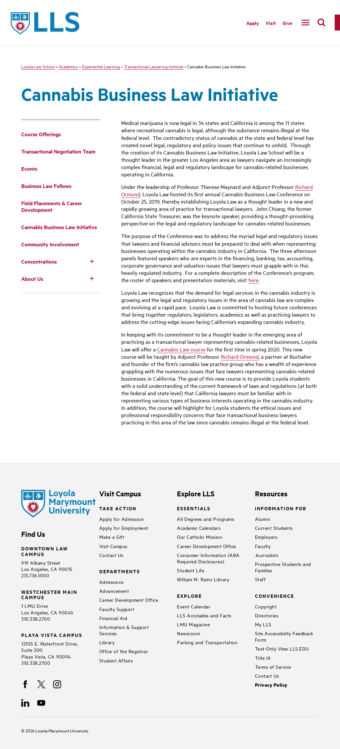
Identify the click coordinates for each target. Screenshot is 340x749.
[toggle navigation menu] (305, 23)
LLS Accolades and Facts (204, 615)
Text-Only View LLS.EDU (282, 648)
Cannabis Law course (181, 349)
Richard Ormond (240, 356)
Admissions (111, 582)
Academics (68, 66)
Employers (266, 536)
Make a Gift (112, 536)
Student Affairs (116, 660)
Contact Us (111, 555)
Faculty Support (116, 609)
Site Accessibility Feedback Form (284, 636)
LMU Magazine (193, 624)
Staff (260, 579)
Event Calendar (193, 606)
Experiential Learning (101, 66)
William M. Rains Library (203, 579)
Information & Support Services (124, 630)
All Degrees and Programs (205, 519)
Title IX (263, 658)
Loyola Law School (38, 66)
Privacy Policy (271, 685)
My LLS (263, 624)
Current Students (274, 528)
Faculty (263, 546)
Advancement (114, 591)
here (253, 279)
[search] (321, 23)
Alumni (262, 519)
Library (107, 642)
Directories (267, 615)
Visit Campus (113, 546)
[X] (41, 684)
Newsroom (188, 633)
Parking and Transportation (207, 642)
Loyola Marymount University (57, 730)
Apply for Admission (121, 519)
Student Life (190, 570)
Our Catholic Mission (199, 536)
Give (287, 22)
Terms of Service (273, 666)
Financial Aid (113, 618)
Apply (252, 22)
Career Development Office (128, 599)
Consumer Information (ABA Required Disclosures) (208, 558)
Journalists (267, 555)
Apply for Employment (123, 528)
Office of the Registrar (123, 651)
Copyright (266, 606)
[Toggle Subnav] (92, 261)
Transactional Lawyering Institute (153, 66)
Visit (271, 22)
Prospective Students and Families (283, 567)
